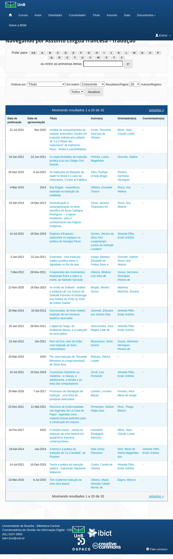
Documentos (146, 15)
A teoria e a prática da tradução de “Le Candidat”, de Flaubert (67, 453)
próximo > (156, 110)
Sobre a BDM (17, 25)
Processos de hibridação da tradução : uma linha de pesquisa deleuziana (66, 395)
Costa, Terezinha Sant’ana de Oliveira (101, 133)
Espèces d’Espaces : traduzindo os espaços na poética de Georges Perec (65, 237)
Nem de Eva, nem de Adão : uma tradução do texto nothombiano (66, 345)
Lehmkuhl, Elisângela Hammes (97, 433)
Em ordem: (73, 84)
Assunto (112, 15)
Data (127, 15)
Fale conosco (156, 549)
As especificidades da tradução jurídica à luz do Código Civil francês (68, 160)
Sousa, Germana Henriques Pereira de (128, 276)
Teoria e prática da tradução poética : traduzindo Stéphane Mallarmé (67, 468)
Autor (37, 15)
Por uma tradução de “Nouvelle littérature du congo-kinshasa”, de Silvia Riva (68, 360)
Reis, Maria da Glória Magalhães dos (128, 453)
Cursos (23, 15)
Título (96, 15)
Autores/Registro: (151, 84)
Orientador (55, 15)
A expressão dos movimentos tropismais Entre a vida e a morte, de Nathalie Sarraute (67, 276)
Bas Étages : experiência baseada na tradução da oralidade (65, 191)
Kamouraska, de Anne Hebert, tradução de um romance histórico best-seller (68, 314)
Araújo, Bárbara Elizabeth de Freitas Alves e (100, 260)
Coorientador (77, 15)
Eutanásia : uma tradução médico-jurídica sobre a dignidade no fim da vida (65, 260)
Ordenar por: (18, 84)
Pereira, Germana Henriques (124, 176)
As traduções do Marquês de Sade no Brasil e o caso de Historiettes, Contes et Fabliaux (68, 176)
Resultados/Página (117, 84)
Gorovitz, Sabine (128, 156)
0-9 (33, 52)
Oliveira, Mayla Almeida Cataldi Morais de (100, 483)
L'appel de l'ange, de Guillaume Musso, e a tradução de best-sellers (68, 330)
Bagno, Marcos (127, 479)
